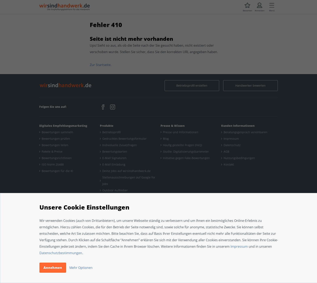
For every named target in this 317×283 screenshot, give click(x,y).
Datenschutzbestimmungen (60, 253)
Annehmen (52, 267)
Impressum (239, 246)
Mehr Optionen (81, 267)
